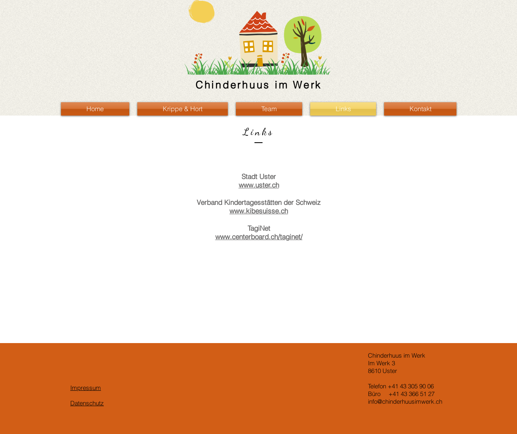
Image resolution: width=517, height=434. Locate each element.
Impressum (85, 388)
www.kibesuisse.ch (258, 210)
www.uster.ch (259, 185)
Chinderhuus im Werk (258, 85)
